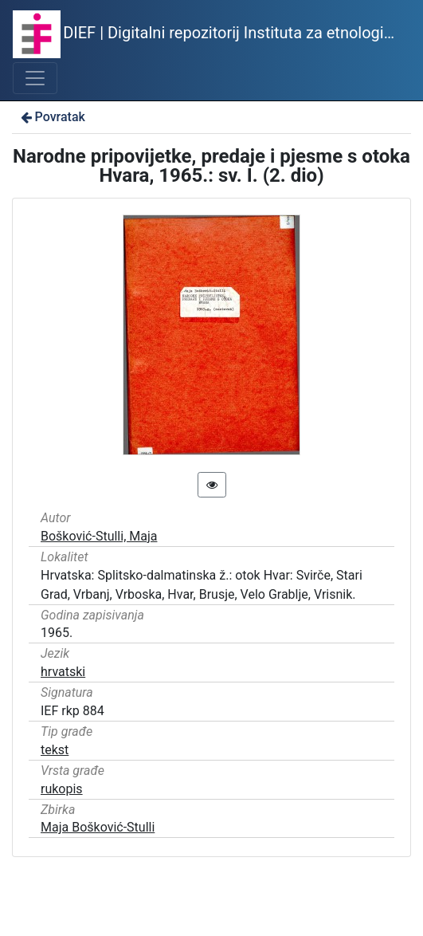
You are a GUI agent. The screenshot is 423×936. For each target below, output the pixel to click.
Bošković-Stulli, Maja (99, 536)
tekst (55, 749)
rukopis (62, 788)
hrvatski (63, 671)
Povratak (51, 116)
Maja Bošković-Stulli (98, 827)
